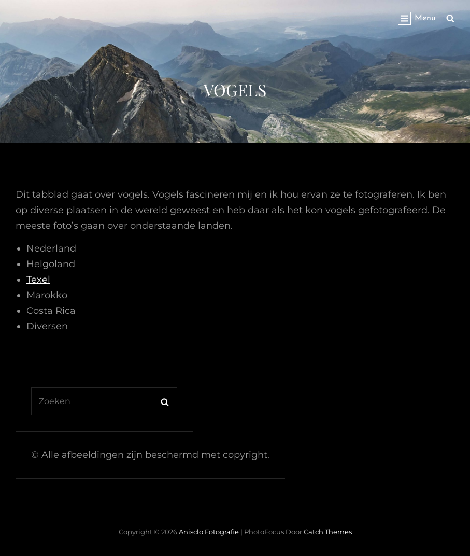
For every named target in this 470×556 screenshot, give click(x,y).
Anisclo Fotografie (209, 531)
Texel (38, 279)
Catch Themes (328, 531)
